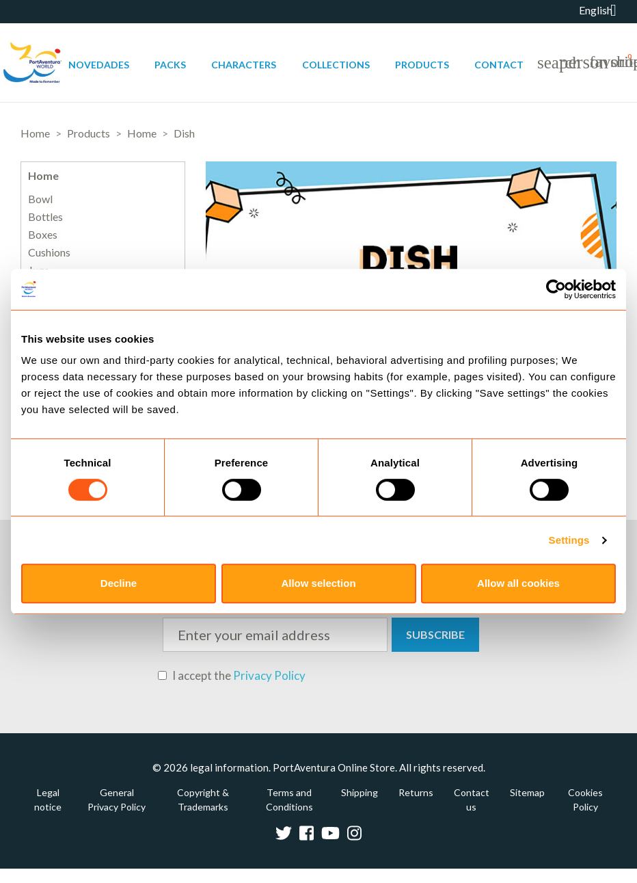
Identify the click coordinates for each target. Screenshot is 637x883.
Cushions (49, 252)
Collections (336, 64)
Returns (415, 792)
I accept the (232, 676)
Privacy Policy (269, 675)
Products (422, 64)
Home (43, 175)
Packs (170, 64)
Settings (569, 540)
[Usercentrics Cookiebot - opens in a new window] (556, 289)
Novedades (98, 64)
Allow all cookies (518, 583)
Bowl (40, 199)
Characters (243, 64)
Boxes (42, 234)
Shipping (359, 792)
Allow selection (318, 583)
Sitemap (527, 792)
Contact (499, 64)
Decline (118, 583)
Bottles (45, 217)
